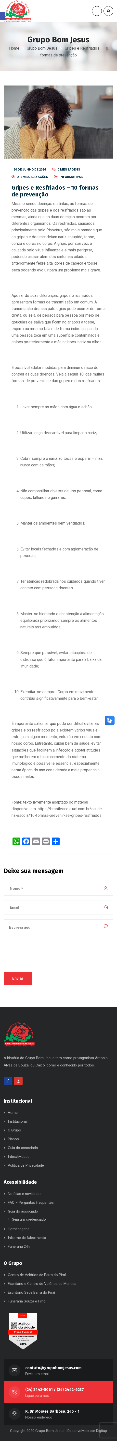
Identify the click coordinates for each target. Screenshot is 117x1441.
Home (14, 48)
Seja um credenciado (29, 1219)
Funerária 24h (19, 1246)
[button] (2, 16)
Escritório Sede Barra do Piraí (31, 1292)
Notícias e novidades (24, 1194)
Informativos (71, 177)
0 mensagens (69, 169)
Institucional (17, 1121)
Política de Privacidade (26, 1165)
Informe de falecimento (27, 1238)
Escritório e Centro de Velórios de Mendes (42, 1283)
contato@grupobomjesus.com (53, 1368)
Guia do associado (23, 1148)
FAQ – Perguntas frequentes (31, 1202)
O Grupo (14, 1130)
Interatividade (18, 1156)
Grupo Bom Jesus (42, 48)
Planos (13, 1139)
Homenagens (18, 1229)
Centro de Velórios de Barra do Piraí (37, 1275)
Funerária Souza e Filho (27, 1301)
